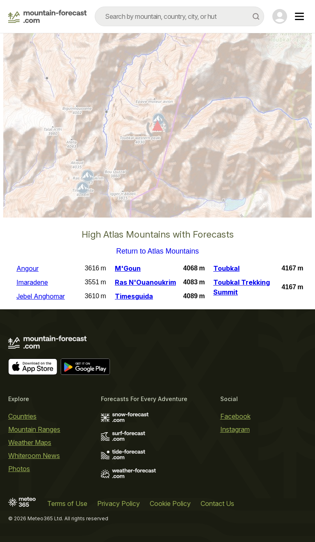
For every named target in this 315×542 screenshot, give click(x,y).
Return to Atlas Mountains (157, 251)
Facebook (235, 416)
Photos (19, 469)
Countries (22, 416)
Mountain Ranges (34, 429)
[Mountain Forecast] (47, 16)
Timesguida (134, 296)
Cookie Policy (170, 503)
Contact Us (217, 503)
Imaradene (32, 282)
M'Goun (128, 268)
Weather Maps (29, 442)
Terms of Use (67, 503)
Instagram (235, 429)
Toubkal (226, 268)
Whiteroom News (34, 455)
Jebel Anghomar (40, 296)
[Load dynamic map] (157, 128)
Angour (27, 268)
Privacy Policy (118, 503)
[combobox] (179, 16)
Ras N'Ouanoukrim (145, 282)
